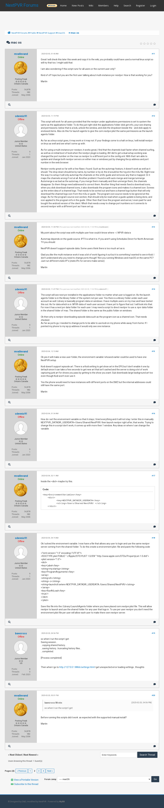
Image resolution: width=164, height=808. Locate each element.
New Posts (78, 5)
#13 (153, 227)
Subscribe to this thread (26, 784)
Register (140, 5)
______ (52, 5)
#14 (153, 289)
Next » (50, 771)
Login (153, 5)
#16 (153, 413)
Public (33, 32)
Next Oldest (16, 755)
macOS (61, 32)
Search (127, 5)
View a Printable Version (26, 780)
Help (116, 5)
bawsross (21, 633)
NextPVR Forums (22, 5)
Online (21, 57)
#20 (153, 695)
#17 (153, 476)
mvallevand (21, 53)
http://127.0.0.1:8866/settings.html (76, 667)
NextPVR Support (47, 32)
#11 (153, 54)
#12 (153, 116)
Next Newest (30, 755)
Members (103, 5)
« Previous (21, 771)
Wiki (91, 5)
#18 (153, 538)
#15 (153, 351)
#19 (153, 633)
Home (63, 5)
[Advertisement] (82, 20)
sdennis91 (21, 116)
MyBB (62, 801)
